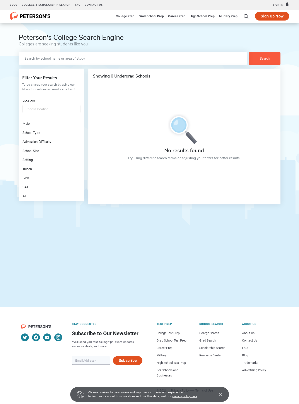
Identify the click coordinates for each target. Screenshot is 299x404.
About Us (248, 333)
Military (162, 355)
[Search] (246, 16)
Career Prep (176, 16)
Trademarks (250, 362)
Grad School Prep (151, 16)
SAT (25, 187)
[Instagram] (58, 337)
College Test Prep (168, 333)
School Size (30, 151)
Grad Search (207, 340)
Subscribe (128, 360)
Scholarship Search (212, 348)
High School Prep (202, 16)
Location (29, 100)
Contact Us (249, 340)
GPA (25, 178)
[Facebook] (36, 337)
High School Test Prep (171, 362)
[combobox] (51, 109)
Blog (13, 4)
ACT (25, 196)
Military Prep (228, 16)
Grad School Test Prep (171, 340)
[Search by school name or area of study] (133, 58)
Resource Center (210, 355)
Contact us (94, 4)
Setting (27, 160)
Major (27, 123)
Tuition (27, 169)
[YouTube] (47, 337)
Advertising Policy (254, 370)
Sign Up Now (272, 16)
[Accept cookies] (217, 394)
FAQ (77, 4)
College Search (209, 333)
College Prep (125, 16)
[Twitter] (25, 337)
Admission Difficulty (36, 142)
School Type (31, 133)
